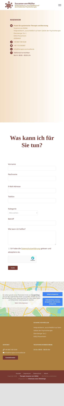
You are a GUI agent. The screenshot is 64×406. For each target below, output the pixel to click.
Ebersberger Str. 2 (20, 33)
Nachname (12, 174)
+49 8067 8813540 (20, 42)
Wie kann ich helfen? (16, 229)
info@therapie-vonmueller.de (24, 49)
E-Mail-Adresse (14, 186)
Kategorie (12, 209)
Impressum (27, 373)
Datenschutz (37, 373)
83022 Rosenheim (20, 36)
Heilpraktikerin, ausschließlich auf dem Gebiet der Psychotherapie (37, 31)
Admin (46, 373)
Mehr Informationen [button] (21, 303)
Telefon (11, 196)
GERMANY (17, 38)
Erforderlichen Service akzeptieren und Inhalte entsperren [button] (52, 302)
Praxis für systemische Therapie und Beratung (31, 26)
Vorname (12, 164)
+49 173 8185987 (19, 46)
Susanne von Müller (21, 28)
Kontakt (18, 373)
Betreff (11, 219)
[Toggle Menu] (60, 5)
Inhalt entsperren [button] (52, 294)
